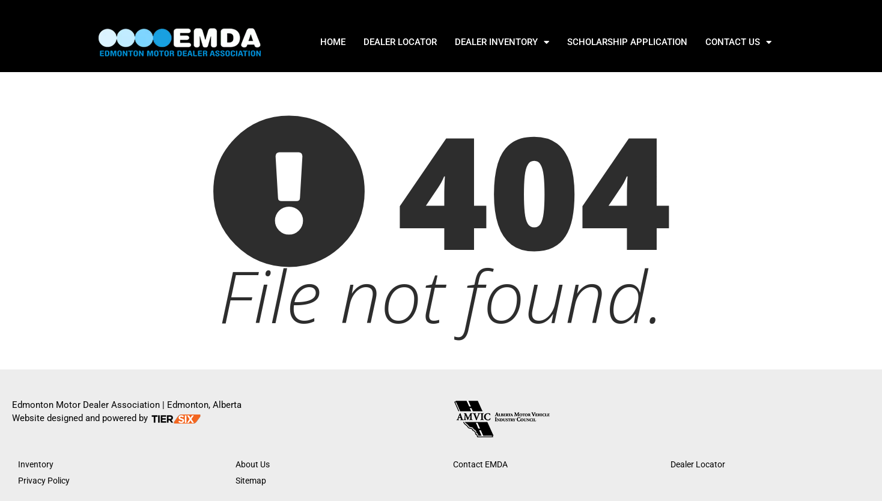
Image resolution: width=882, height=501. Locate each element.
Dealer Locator (698, 464)
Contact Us (738, 42)
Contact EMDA (480, 464)
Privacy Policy (44, 480)
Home (332, 42)
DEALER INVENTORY (502, 42)
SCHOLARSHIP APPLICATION (627, 42)
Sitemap (251, 480)
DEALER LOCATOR (400, 42)
